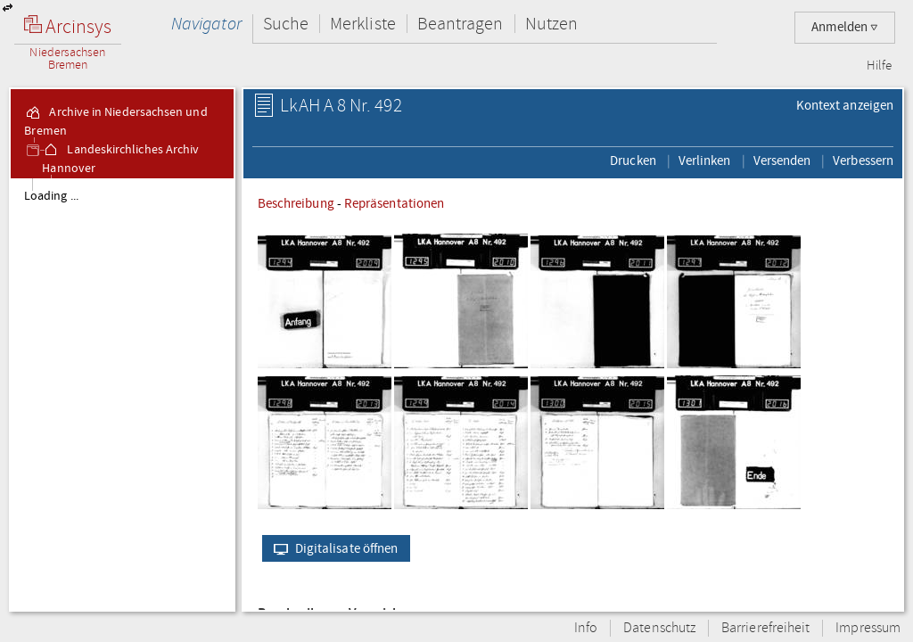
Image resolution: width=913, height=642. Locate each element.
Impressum (868, 628)
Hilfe (879, 66)
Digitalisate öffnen (332, 548)
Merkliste (363, 23)
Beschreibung (296, 203)
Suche (285, 23)
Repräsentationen (394, 203)
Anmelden (844, 27)
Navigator (206, 23)
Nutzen (551, 23)
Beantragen (460, 23)
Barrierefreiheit (765, 628)
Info (585, 628)
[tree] (122, 394)
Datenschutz (659, 628)
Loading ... (51, 196)
